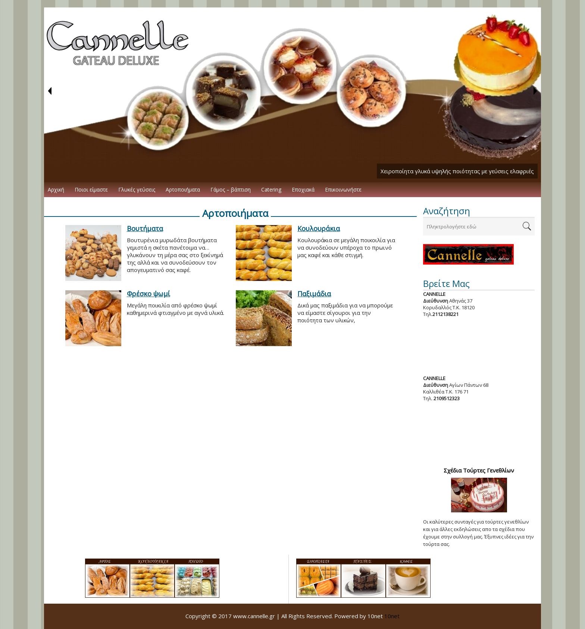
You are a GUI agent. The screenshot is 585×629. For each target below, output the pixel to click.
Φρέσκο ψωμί (148, 293)
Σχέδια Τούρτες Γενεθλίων (479, 470)
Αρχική (56, 189)
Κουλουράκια (318, 228)
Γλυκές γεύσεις (136, 189)
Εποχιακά (303, 189)
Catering (271, 189)
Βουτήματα (145, 228)
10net (392, 616)
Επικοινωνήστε (343, 189)
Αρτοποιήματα (183, 189)
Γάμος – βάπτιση (230, 189)
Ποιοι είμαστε (91, 189)
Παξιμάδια (314, 293)
